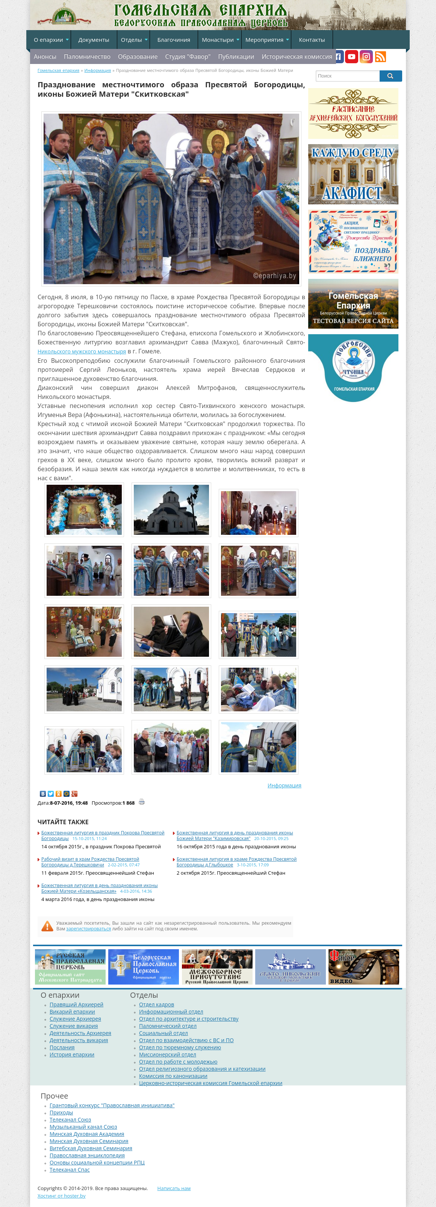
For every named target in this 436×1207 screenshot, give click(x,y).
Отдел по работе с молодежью (178, 1061)
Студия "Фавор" (187, 56)
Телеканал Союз (70, 1119)
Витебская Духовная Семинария (91, 1148)
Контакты (312, 39)
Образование (137, 56)
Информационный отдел (171, 1011)
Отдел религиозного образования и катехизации (202, 1068)
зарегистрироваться (88, 928)
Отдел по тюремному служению (180, 1047)
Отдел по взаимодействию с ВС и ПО (186, 1040)
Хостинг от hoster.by (62, 1195)
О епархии (48, 39)
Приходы (61, 1112)
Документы (94, 39)
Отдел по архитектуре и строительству (189, 1018)
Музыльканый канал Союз (83, 1126)
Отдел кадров (156, 1004)
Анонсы (45, 56)
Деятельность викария (79, 1040)
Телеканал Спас (70, 1169)
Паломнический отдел (168, 1025)
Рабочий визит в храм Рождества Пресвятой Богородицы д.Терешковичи (90, 862)
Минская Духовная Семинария (89, 1141)
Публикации (236, 56)
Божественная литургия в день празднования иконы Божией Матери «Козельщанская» (99, 888)
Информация (284, 785)
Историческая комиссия (297, 56)
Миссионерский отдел (167, 1054)
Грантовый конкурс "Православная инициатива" (112, 1105)
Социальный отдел (163, 1033)
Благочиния (174, 39)
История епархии (72, 1054)
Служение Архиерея (75, 1018)
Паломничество (87, 56)
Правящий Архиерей (76, 1004)
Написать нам (174, 1188)
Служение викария (74, 1025)
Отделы (131, 39)
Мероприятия (264, 39)
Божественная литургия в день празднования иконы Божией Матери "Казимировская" (235, 836)
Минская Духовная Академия (87, 1133)
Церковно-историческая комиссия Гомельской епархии (210, 1083)
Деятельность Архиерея (80, 1033)
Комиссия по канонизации (173, 1075)
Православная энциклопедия (87, 1155)
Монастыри (218, 39)
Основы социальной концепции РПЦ (97, 1162)
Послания (62, 1047)
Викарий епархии (72, 1011)
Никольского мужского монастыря (82, 351)
